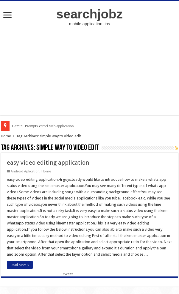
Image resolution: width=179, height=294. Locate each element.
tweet (68, 274)
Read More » (19, 265)
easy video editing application (48, 162)
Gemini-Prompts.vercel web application (43, 126)
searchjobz (89, 14)
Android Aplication (25, 171)
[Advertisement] (89, 73)
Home (6, 136)
